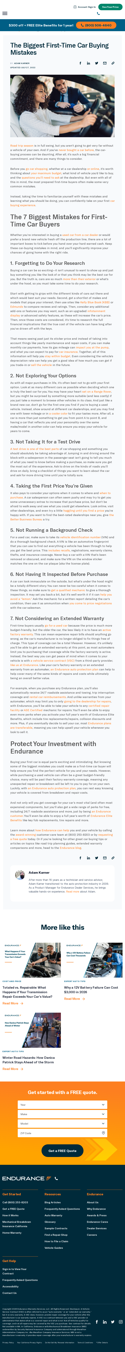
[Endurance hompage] (26, 1178)
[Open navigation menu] (4, 13)
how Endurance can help (52, 830)
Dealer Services (97, 1228)
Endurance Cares (97, 1221)
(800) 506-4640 (96, 25)
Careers (92, 1234)
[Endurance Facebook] (97, 1322)
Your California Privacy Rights (29, 1343)
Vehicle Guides (54, 1247)
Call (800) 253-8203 (15, 1202)
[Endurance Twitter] (113, 1322)
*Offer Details (102, 1343)
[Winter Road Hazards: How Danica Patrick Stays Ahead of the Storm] (31, 1030)
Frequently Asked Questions (62, 1208)
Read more (72, 891)
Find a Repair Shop (56, 1234)
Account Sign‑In (84, 7)
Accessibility (10, 1286)
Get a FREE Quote (62, 1151)
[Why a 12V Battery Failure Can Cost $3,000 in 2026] (93, 960)
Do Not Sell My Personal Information (59, 1343)
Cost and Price (11, 981)
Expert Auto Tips (74, 981)
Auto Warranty (53, 1215)
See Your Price (110, 7)
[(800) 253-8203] (110, 13)
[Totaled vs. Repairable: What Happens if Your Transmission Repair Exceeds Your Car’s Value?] (31, 960)
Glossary (50, 1221)
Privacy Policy (8, 1343)
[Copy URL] (113, 63)
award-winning (26, 834)
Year (23, 1104)
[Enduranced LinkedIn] (105, 1322)
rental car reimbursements (47, 697)
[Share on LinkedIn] (88, 63)
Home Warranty (11, 1232)
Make (24, 1114)
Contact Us (9, 1292)
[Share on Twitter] (96, 63)
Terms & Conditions (85, 1343)
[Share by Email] (104, 63)
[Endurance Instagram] (121, 1322)
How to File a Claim (56, 1241)
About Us (92, 1202)
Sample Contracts (56, 1228)
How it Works (10, 1215)
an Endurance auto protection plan (52, 788)
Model (24, 1123)
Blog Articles (53, 1202)
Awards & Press (97, 1215)
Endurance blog (70, 847)
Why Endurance (96, 1208)
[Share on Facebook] (80, 63)
